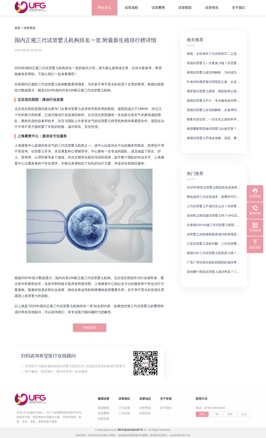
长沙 (243, 414)
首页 (17, 28)
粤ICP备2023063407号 (130, 429)
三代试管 (124, 407)
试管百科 (145, 413)
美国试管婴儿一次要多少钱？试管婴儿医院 (216, 63)
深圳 (202, 414)
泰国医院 (103, 407)
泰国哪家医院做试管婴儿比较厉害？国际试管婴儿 (221, 128)
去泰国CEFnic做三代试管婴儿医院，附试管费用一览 (223, 225)
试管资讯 (211, 7)
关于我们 (238, 7)
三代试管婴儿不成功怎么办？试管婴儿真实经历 (219, 206)
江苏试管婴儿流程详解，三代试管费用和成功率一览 (223, 243)
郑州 (230, 414)
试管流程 (131, 7)
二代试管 (124, 413)
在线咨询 (89, 327)
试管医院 (185, 7)
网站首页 (104, 7)
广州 (216, 414)
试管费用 (158, 7)
